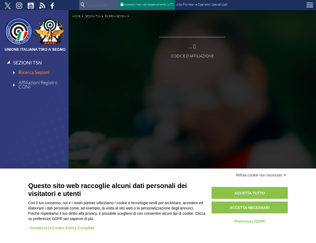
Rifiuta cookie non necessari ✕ (261, 175)
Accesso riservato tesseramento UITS (149, 4)
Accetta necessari (250, 207)
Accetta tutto (249, 193)
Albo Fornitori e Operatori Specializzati (202, 4)
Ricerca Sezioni (34, 72)
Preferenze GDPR (249, 221)
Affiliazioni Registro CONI (38, 85)
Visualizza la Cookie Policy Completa (62, 228)
